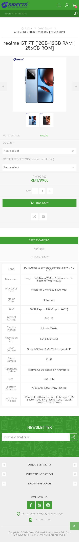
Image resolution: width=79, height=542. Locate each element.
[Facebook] (31, 505)
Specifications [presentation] (39, 240)
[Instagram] (48, 505)
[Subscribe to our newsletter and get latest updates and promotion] (36, 437)
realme (44, 135)
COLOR (7, 143)
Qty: (28, 191)
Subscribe (73, 437)
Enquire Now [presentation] (39, 257)
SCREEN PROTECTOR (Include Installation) (28, 159)
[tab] (39, 241)
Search (75, 13)
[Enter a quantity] (42, 191)
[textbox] (36, 13)
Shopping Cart (74, 5)
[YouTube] (39, 505)
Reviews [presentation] (39, 248)
